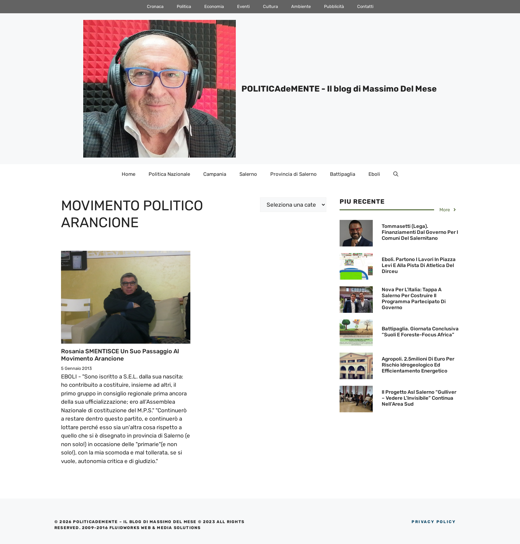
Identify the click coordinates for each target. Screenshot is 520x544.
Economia (214, 6)
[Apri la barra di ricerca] (396, 174)
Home (128, 174)
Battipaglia (342, 174)
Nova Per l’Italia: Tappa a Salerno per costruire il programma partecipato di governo (414, 298)
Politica (184, 6)
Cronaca (155, 6)
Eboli (374, 174)
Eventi (243, 6)
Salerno (248, 174)
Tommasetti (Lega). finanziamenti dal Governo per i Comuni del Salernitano (420, 232)
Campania (214, 174)
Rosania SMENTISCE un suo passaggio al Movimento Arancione (120, 355)
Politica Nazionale (169, 174)
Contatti (365, 6)
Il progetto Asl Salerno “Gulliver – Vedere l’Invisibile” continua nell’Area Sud (419, 398)
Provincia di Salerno (293, 174)
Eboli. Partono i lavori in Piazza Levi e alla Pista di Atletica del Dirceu (419, 265)
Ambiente (301, 6)
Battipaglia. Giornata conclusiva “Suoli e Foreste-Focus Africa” (420, 332)
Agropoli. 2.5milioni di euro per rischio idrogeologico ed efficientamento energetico (418, 365)
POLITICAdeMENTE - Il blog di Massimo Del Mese (339, 89)
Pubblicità (334, 6)
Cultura (270, 6)
